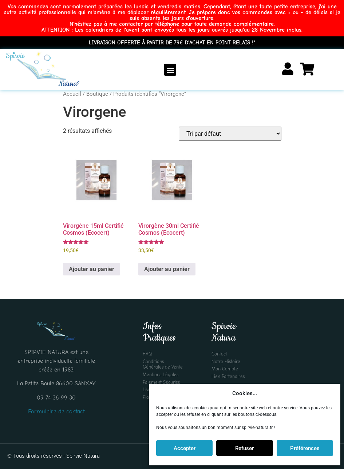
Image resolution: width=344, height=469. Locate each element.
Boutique (97, 94)
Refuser (244, 448)
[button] (170, 70)
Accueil (72, 94)
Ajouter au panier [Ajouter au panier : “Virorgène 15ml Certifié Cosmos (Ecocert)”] (91, 269)
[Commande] (230, 134)
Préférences (305, 448)
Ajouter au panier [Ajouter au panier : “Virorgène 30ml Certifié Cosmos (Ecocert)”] (167, 269)
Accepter (184, 448)
